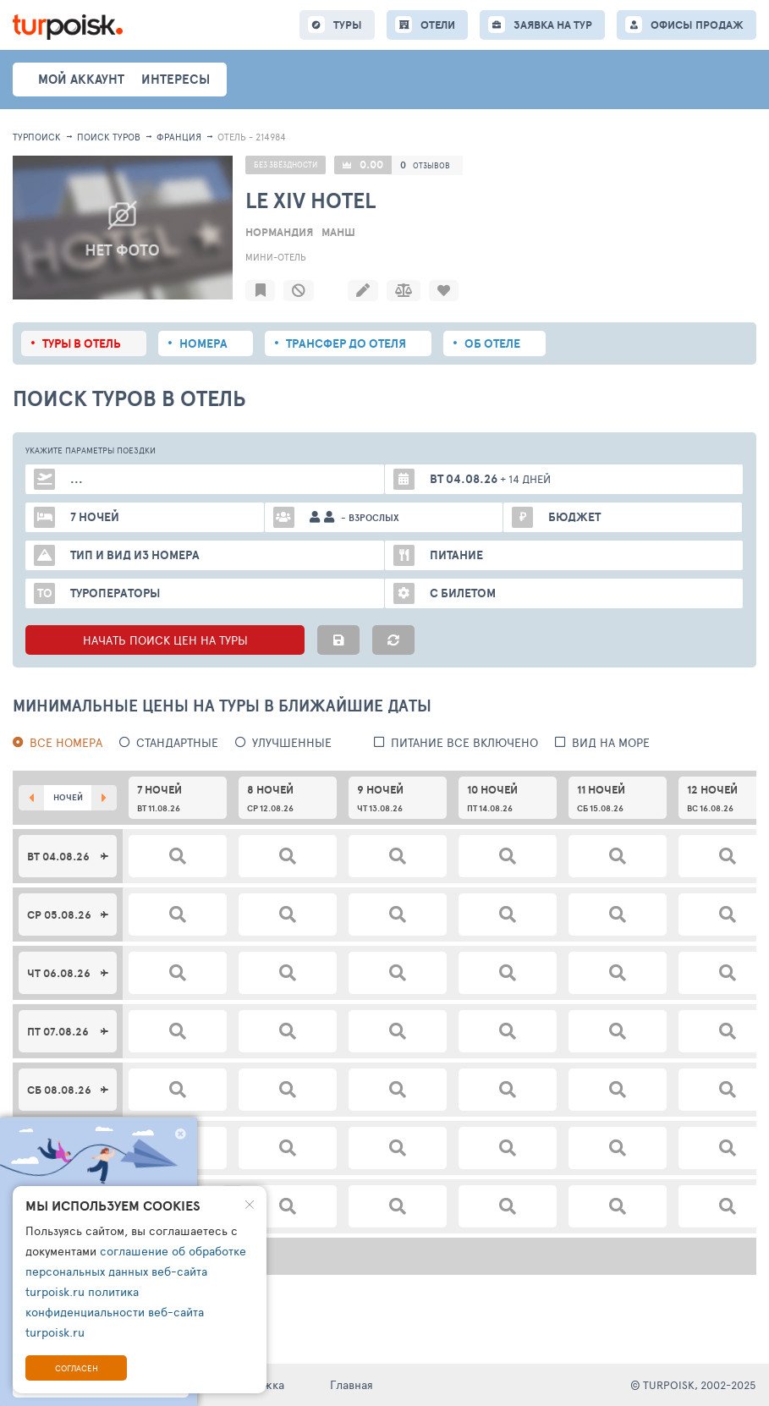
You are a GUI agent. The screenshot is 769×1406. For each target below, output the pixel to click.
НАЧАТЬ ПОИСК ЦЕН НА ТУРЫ (165, 640)
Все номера (66, 742)
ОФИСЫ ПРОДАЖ (697, 25)
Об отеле (492, 343)
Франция (179, 136)
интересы (175, 79)
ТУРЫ (347, 25)
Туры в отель (81, 343)
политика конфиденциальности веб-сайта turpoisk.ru (114, 1311)
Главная (351, 1384)
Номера (203, 343)
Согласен (76, 1368)
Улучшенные (292, 742)
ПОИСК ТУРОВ (108, 136)
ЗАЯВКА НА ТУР (553, 25)
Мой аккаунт (81, 79)
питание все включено (464, 742)
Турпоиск (37, 136)
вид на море (611, 742)
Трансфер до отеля (346, 343)
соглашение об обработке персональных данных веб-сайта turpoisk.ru (135, 1271)
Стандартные (177, 742)
